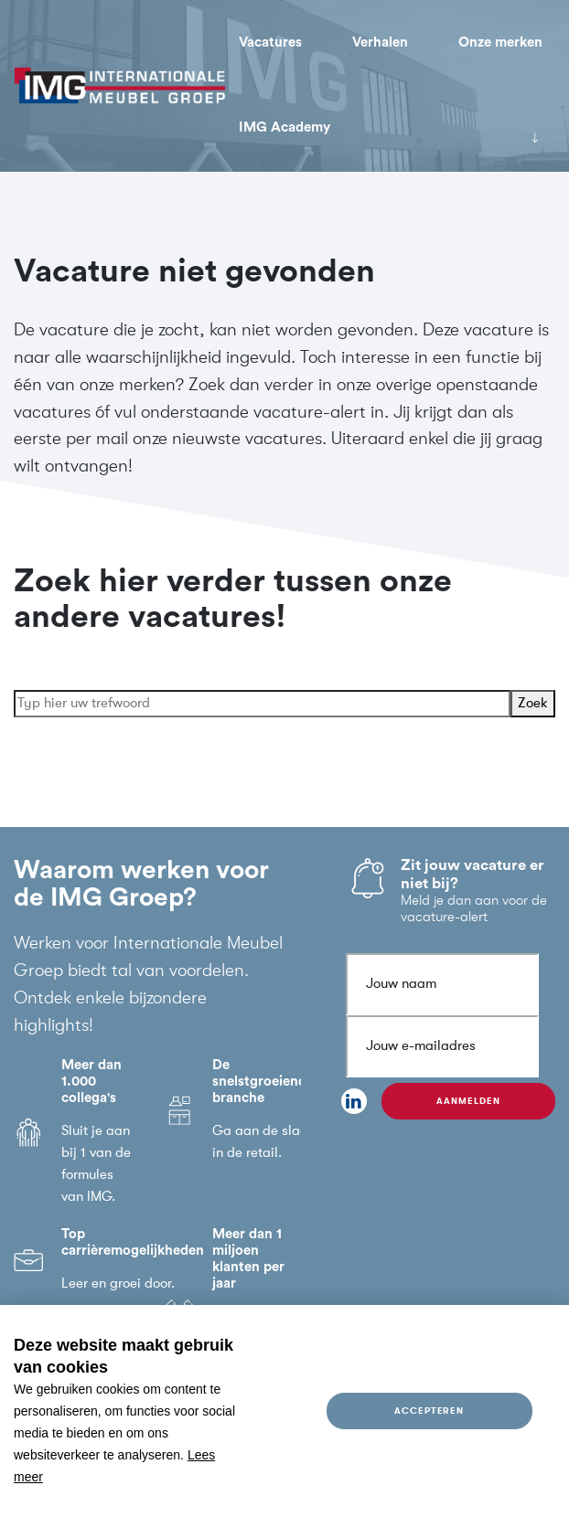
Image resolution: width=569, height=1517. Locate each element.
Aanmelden (467, 1101)
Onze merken (500, 42)
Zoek (533, 706)
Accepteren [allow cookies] (429, 1411)
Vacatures (270, 42)
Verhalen (380, 42)
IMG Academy (284, 127)
